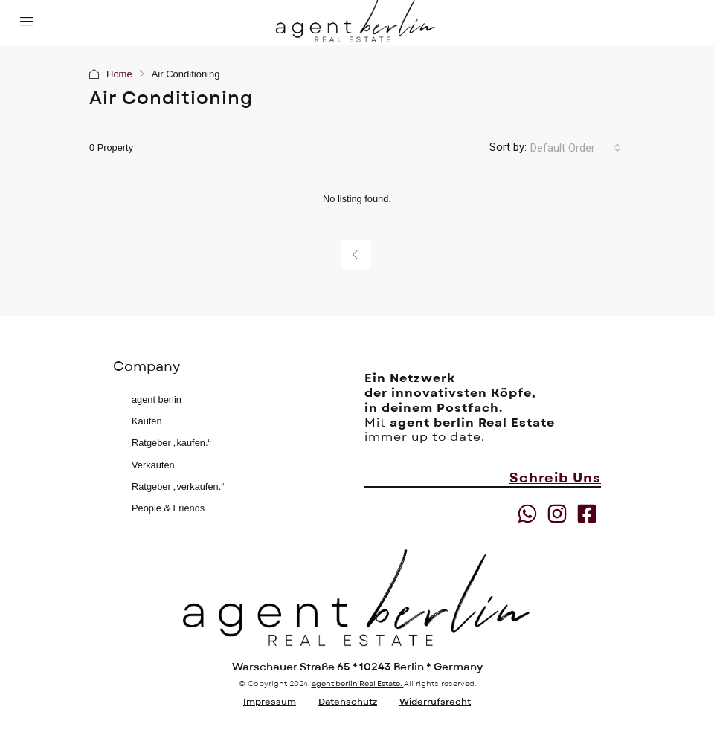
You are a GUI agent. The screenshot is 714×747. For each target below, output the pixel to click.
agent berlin (156, 399)
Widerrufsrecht (435, 702)
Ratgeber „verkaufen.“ (178, 486)
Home (119, 74)
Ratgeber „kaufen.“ (171, 442)
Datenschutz (347, 702)
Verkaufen (153, 464)
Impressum (269, 702)
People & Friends (168, 508)
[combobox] (575, 148)
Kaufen (147, 421)
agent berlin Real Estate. (358, 683)
